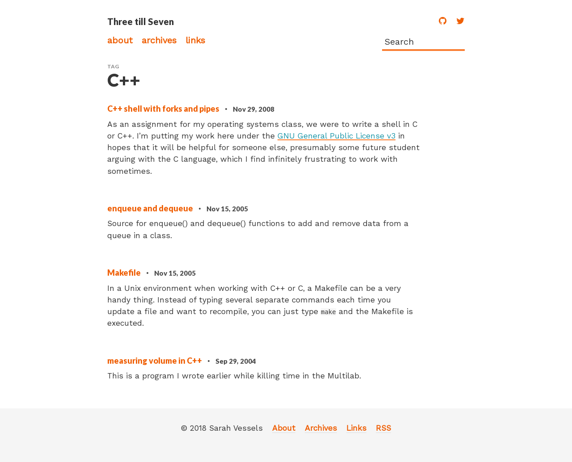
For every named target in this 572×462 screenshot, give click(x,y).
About (120, 40)
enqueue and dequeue (150, 208)
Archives (159, 40)
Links (195, 40)
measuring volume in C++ (155, 360)
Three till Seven (140, 21)
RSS (383, 428)
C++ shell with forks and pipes (164, 108)
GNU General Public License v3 (336, 135)
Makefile (124, 272)
